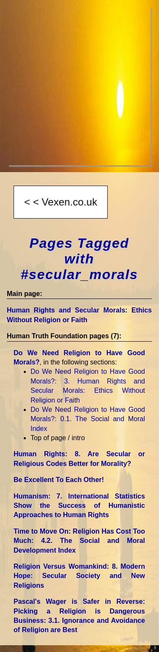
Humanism (79, 506)
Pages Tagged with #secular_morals (79, 259)
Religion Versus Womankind (79, 576)
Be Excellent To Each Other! (59, 479)
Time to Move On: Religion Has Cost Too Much (79, 541)
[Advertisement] (79, 86)
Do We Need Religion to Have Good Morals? (88, 419)
